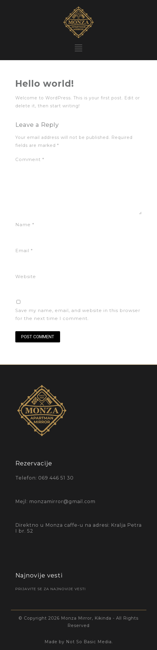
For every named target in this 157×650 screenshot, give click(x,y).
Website (25, 276)
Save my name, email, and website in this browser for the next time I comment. (77, 314)
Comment (29, 159)
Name (24, 224)
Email (24, 250)
